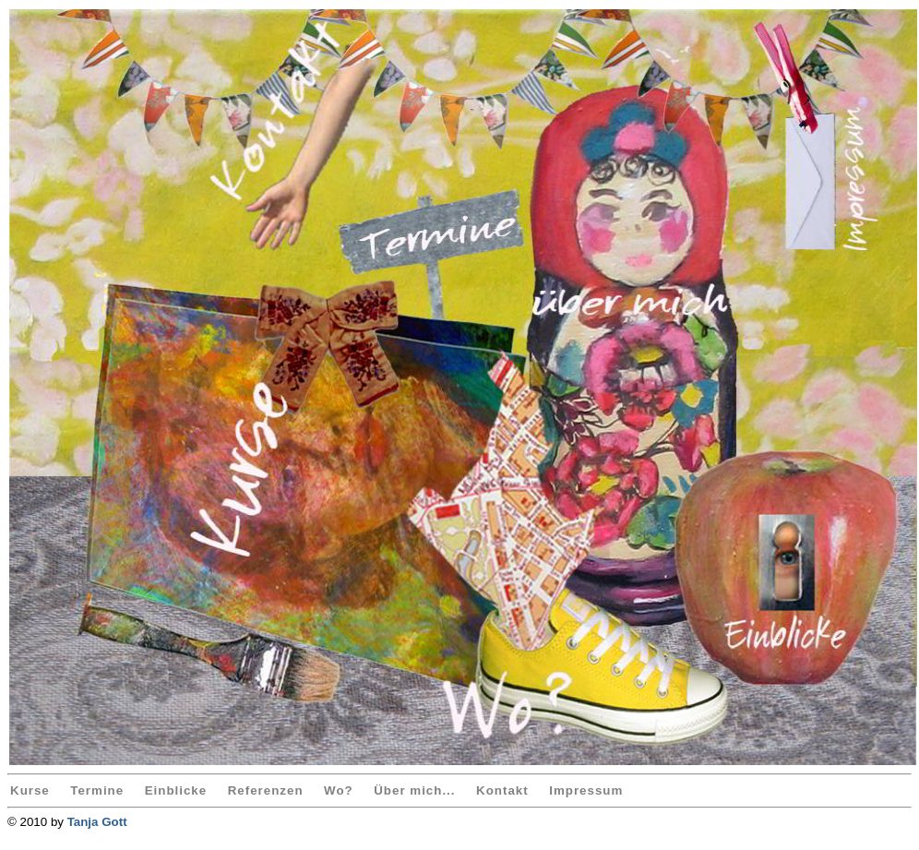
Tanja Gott (97, 822)
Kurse (30, 790)
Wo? (338, 790)
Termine (97, 790)
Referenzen (266, 790)
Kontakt (502, 790)
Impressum (586, 790)
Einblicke (176, 790)
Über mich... (414, 790)
